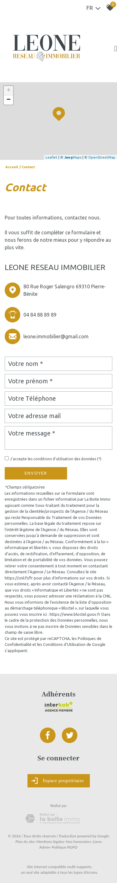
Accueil (11, 167)
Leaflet (51, 157)
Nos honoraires (78, 841)
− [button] (9, 100)
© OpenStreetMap (99, 157)
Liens (97, 841)
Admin (44, 847)
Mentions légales (50, 841)
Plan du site (25, 841)
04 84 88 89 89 (39, 315)
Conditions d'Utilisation (64, 644)
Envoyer (36, 473)
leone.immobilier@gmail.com (56, 336)
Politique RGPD (64, 847)
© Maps (70, 157)
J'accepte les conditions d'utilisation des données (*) (55, 459)
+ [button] (9, 90)
